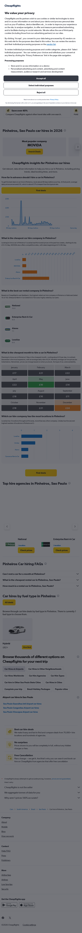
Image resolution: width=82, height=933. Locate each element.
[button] (41, 78)
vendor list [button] (51, 44)
